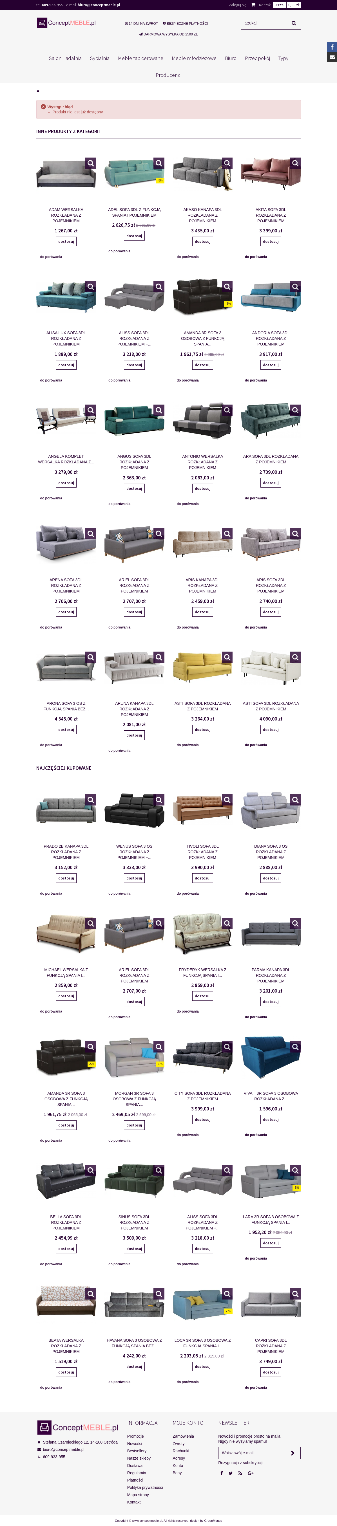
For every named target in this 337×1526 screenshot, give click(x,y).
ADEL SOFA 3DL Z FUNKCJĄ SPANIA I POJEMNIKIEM (134, 212)
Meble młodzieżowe (194, 58)
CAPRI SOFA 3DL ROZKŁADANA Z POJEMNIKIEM (271, 1346)
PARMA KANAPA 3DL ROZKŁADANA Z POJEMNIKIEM (271, 975)
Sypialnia (100, 58)
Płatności (135, 1480)
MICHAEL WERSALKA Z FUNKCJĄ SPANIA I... (66, 973)
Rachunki (181, 1451)
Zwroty (178, 1443)
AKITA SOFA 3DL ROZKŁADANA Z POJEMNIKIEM (271, 215)
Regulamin (136, 1473)
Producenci (168, 74)
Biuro (230, 58)
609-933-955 (52, 4)
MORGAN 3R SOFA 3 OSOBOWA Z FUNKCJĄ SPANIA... (134, 1099)
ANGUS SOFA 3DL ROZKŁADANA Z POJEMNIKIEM (134, 462)
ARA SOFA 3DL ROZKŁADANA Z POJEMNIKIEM (270, 459)
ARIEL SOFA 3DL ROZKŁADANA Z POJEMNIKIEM (134, 585)
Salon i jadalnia (65, 58)
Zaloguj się (237, 4)
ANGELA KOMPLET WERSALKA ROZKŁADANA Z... (66, 459)
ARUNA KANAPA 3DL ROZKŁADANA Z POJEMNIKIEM (134, 709)
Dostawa (134, 1465)
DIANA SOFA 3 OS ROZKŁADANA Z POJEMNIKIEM (270, 852)
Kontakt (133, 1502)
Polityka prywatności (145, 1487)
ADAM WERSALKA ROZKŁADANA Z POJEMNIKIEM (66, 215)
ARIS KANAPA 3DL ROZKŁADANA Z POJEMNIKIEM (203, 585)
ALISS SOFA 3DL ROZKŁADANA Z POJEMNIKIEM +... (134, 338)
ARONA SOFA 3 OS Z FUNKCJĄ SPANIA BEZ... (66, 706)
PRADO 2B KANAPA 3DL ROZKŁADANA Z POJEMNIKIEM (66, 852)
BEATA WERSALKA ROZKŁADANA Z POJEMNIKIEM (66, 1346)
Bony (177, 1473)
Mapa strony (138, 1495)
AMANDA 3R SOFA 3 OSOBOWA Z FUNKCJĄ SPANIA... (202, 338)
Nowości (134, 1443)
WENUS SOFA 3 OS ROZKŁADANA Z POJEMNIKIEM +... (134, 852)
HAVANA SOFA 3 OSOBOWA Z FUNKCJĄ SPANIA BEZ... (134, 1343)
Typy (283, 58)
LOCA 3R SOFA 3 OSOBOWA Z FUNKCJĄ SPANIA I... (203, 1343)
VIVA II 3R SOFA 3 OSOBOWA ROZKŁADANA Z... (271, 1096)
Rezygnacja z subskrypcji (240, 1462)
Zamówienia (183, 1436)
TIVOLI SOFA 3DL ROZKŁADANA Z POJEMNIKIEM (203, 852)
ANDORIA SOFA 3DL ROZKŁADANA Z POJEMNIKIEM (271, 338)
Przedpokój (257, 58)
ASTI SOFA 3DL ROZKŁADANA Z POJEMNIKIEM (203, 706)
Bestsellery (136, 1451)
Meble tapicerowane (140, 58)
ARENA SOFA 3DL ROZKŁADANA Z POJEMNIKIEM (66, 585)
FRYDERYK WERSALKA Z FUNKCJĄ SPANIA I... (202, 973)
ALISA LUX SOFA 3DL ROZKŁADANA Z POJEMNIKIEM (66, 338)
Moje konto (188, 1422)
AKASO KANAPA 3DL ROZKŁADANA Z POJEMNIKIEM (202, 215)
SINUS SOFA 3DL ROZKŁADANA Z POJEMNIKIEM (134, 1222)
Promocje (135, 1436)
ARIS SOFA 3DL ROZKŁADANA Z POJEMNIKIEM (271, 585)
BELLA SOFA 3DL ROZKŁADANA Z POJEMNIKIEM (66, 1222)
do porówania (51, 257)
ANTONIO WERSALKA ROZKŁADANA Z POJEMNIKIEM (202, 462)
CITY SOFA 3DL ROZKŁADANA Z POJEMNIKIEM (203, 1096)
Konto (178, 1465)
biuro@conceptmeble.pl (99, 4)
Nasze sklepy (139, 1458)
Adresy (179, 1458)
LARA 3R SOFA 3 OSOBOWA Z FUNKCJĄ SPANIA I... (271, 1220)
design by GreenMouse (206, 1520)
